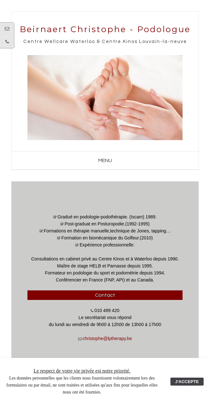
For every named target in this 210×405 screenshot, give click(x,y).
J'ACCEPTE (187, 381)
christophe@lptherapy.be (107, 338)
